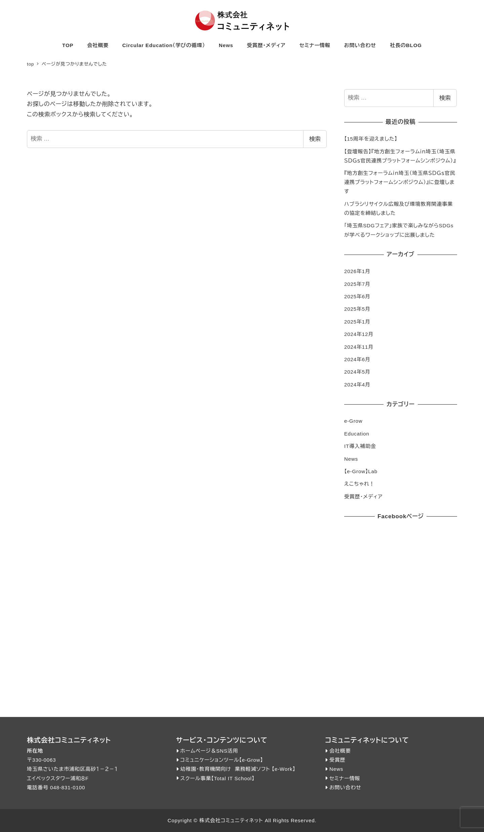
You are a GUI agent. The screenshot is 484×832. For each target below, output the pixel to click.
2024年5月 (357, 372)
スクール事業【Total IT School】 (217, 778)
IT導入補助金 (360, 446)
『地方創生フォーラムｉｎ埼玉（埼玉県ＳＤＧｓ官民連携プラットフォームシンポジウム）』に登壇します (399, 182)
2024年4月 (357, 384)
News (351, 459)
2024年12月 (358, 334)
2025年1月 (357, 322)
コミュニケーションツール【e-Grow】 (221, 760)
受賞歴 (337, 760)
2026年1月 (357, 271)
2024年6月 (357, 359)
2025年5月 (357, 309)
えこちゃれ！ (359, 484)
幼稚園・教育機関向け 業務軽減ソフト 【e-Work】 (237, 769)
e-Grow (353, 421)
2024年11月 (358, 347)
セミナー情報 (344, 778)
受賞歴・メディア (363, 496)
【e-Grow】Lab (360, 471)
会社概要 (340, 751)
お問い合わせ (345, 787)
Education (356, 434)
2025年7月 (357, 284)
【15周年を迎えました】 (370, 139)
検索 (315, 139)
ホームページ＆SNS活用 (209, 751)
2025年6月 (357, 296)
